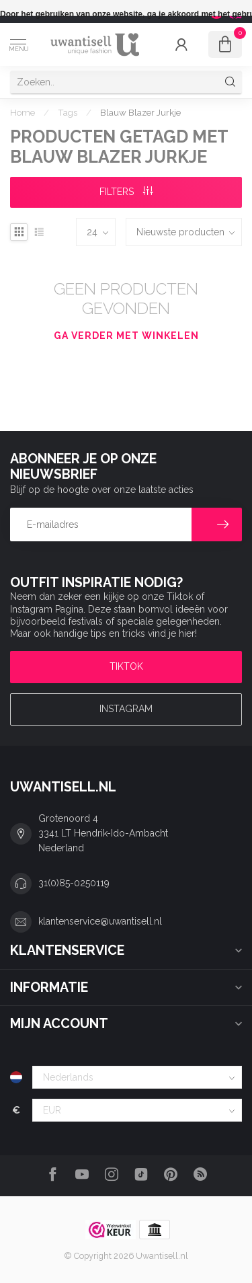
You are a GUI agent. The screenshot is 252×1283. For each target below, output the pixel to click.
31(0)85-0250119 (74, 883)
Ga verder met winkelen (126, 335)
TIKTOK (126, 666)
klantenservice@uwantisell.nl (100, 921)
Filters (126, 191)
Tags (67, 112)
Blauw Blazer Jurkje (140, 112)
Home (22, 112)
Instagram (126, 708)
